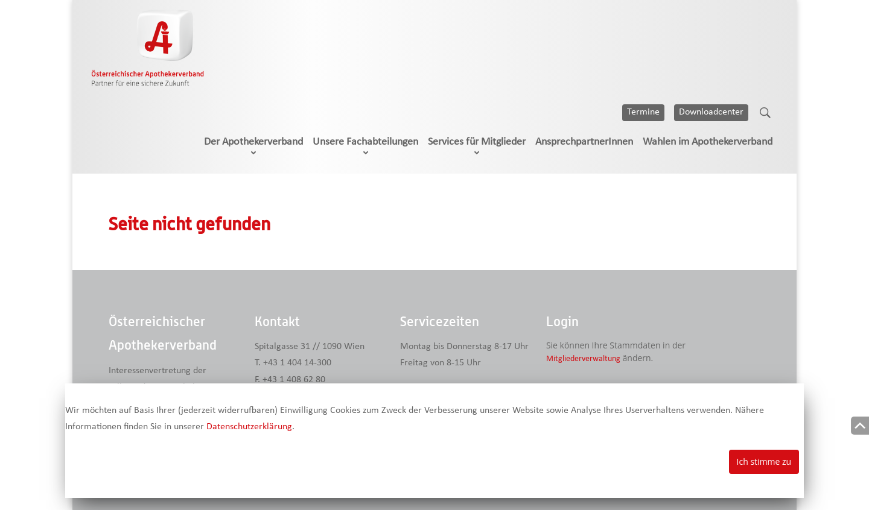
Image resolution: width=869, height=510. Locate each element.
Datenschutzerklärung (249, 427)
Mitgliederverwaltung (583, 359)
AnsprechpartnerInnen (584, 142)
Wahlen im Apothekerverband (707, 142)
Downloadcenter (711, 112)
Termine (643, 112)
